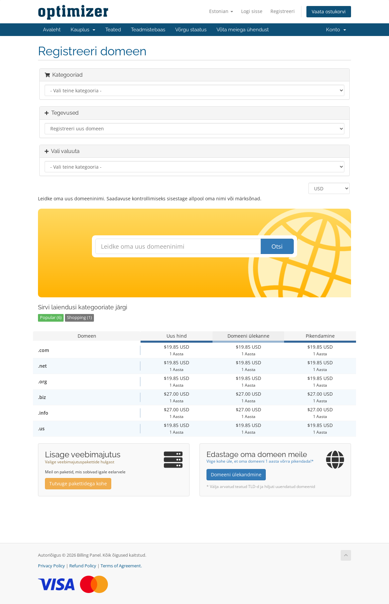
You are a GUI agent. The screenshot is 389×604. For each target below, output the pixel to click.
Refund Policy (82, 566)
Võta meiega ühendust (242, 30)
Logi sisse (251, 11)
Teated (113, 30)
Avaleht (52, 30)
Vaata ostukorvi (329, 11)
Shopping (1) (79, 317)
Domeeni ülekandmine (236, 474)
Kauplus (83, 30)
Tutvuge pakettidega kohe (78, 483)
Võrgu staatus (190, 30)
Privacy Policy (51, 566)
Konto (336, 30)
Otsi (277, 246)
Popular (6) (51, 317)
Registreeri (282, 11)
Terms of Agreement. (121, 566)
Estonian (221, 11)
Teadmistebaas (148, 30)
